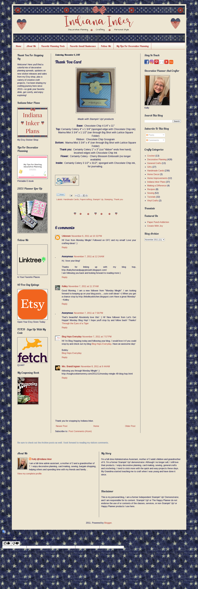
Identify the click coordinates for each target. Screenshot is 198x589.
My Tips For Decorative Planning (132, 46)
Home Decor (153, 174)
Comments (152, 140)
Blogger (108, 523)
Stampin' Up (98, 199)
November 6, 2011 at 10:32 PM (86, 236)
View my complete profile (29, 473)
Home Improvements (157, 178)
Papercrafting (86, 199)
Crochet (151, 156)
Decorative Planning (157, 159)
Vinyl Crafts (152, 200)
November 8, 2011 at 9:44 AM (95, 366)
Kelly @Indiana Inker (42, 459)
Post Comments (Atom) (80, 431)
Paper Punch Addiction (158, 222)
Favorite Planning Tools (53, 46)
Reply (64, 247)
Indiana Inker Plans (156, 182)
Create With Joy (155, 226)
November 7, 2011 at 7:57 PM (96, 336)
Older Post (130, 426)
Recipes (151, 189)
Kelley (65, 286)
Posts (150, 135)
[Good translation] (6, 543)
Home (18, 46)
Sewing (150, 193)
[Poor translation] (15, 543)
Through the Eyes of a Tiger (75, 323)
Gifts (149, 167)
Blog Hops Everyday (71, 336)
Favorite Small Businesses (83, 46)
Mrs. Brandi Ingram (71, 366)
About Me (31, 46)
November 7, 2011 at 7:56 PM (88, 313)
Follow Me (106, 46)
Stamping (108, 199)
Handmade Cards (71, 199)
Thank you (118, 199)
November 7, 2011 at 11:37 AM (83, 286)
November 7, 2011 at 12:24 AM (89, 256)
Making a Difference (156, 185)
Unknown (66, 236)
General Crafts (154, 163)
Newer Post (61, 426)
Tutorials (151, 197)
